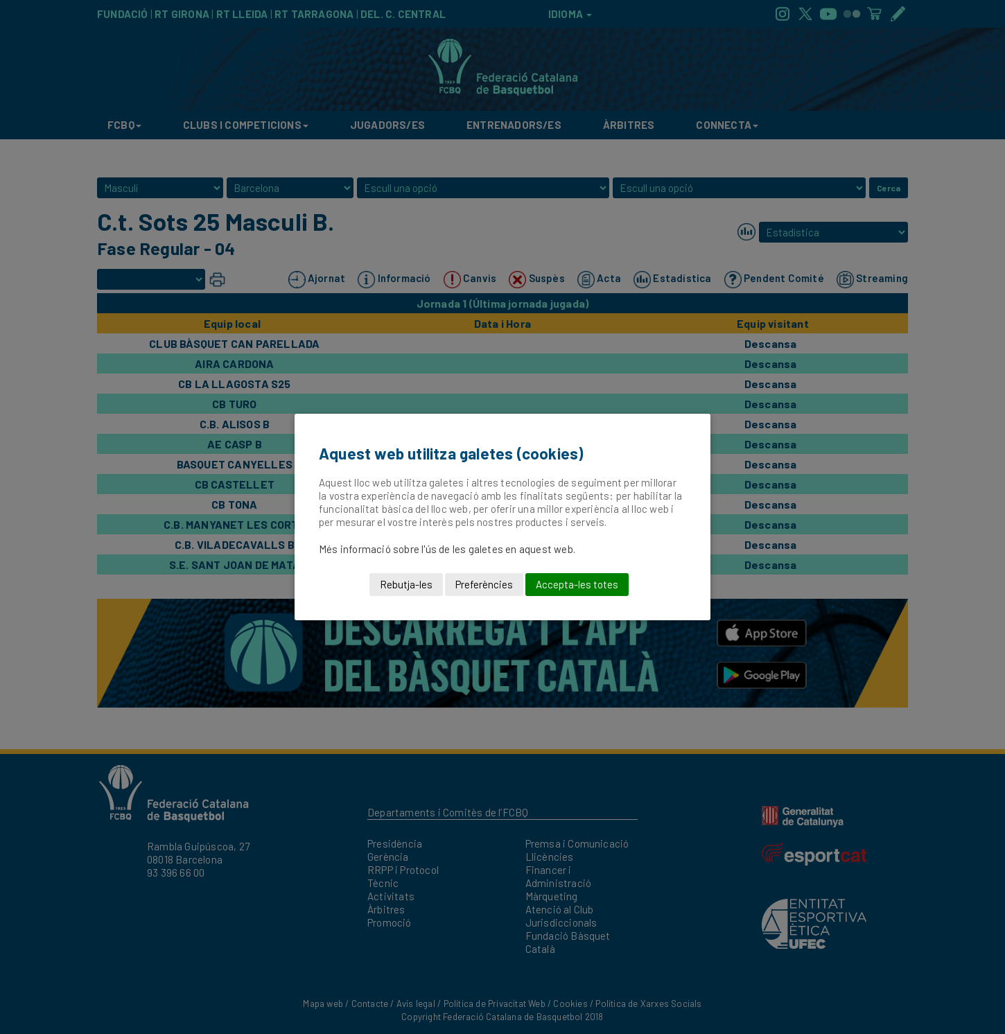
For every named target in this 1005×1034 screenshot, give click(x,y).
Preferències (484, 584)
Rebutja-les (406, 584)
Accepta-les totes (577, 584)
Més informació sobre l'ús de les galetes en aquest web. (447, 549)
